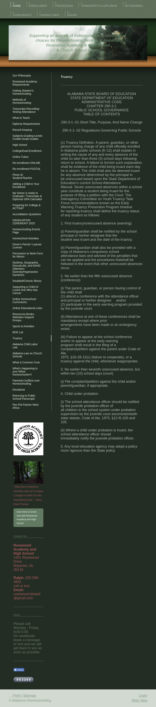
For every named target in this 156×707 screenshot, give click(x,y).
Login (143, 696)
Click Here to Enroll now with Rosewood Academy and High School (27, 517)
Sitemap (29, 696)
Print (15, 696)
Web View (139, 700)
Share (18, 670)
